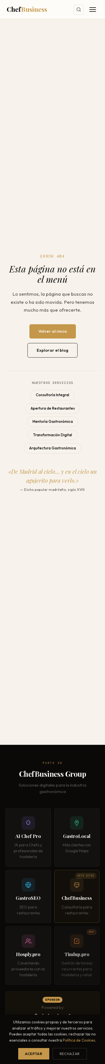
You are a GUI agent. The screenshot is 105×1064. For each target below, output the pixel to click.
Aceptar (33, 1053)
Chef (27, 9)
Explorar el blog (52, 350)
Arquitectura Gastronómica (52, 448)
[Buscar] (79, 9)
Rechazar (70, 1053)
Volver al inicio (52, 331)
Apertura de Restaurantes (53, 408)
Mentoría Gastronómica (52, 421)
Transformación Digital (52, 435)
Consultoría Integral (52, 395)
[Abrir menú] (92, 9)
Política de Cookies (79, 1040)
